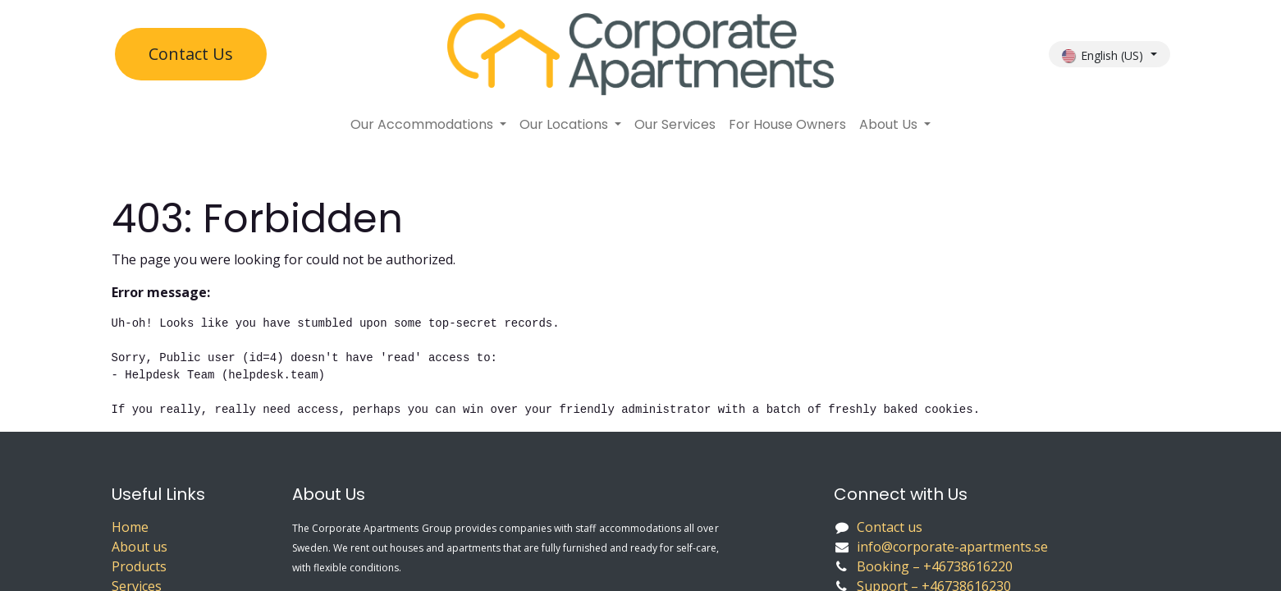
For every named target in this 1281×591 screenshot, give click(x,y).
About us (139, 547)
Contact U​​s (191, 54)
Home (130, 527)
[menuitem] (428, 124)
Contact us (889, 527)
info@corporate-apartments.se (952, 547)
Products (139, 566)
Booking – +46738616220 (936, 566)
